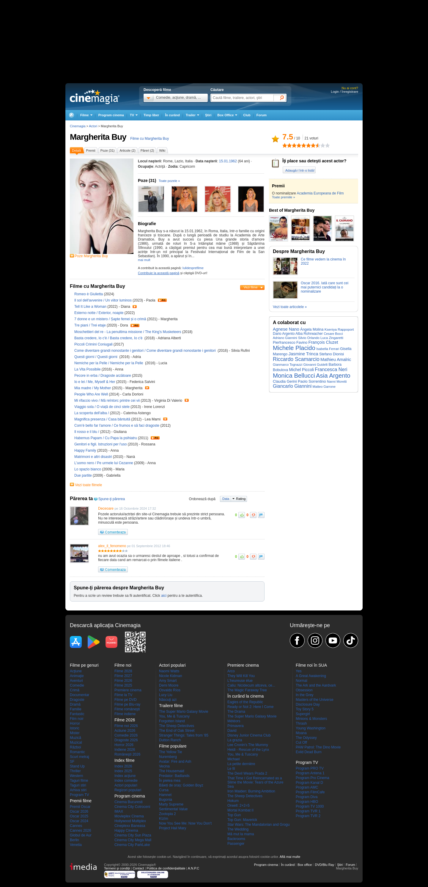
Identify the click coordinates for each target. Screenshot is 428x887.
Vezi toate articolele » (290, 307)
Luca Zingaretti (331, 338)
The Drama (236, 711)
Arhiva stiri (78, 790)
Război (75, 747)
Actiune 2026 (124, 731)
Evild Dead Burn (309, 752)
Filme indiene (125, 714)
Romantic (77, 752)
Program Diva (306, 797)
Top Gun (234, 815)
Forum (262, 115)
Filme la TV (123, 695)
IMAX (118, 811)
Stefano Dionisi (331, 354)
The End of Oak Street (176, 731)
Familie (75, 709)
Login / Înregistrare (344, 91)
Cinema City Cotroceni (132, 807)
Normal (301, 681)
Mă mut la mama (240, 834)
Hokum (233, 801)
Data (225, 498)
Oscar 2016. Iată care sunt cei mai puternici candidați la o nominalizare (324, 287)
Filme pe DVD (125, 700)
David (232, 731)
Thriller (75, 771)
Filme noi (122, 665)
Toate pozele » (169, 181)
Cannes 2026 (80, 830)
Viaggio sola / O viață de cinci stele (102, 407)
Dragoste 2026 (126, 740)
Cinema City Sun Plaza (132, 835)
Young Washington (310, 728)
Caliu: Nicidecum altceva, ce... (251, 685)
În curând (172, 115)
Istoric (74, 728)
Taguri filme (79, 780)
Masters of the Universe (314, 700)
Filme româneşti (127, 709)
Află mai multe (290, 856)
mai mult (144, 260)
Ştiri (208, 115)
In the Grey (304, 695)
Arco (231, 671)
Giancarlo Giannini (292, 386)
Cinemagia (78, 126)
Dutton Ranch (170, 740)
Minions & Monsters (311, 719)
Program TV (79, 795)
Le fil (231, 769)
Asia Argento (333, 375)
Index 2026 (123, 766)
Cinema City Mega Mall (132, 840)
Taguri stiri (78, 785)
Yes (299, 671)
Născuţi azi (168, 700)
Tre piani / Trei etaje (90, 325)
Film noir (77, 719)
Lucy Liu (165, 695)
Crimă (74, 690)
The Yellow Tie (170, 752)
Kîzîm (163, 819)
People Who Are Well (91, 394)
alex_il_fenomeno (112, 546)
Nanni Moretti (337, 381)
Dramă (75, 704)
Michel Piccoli (301, 370)
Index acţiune (125, 776)
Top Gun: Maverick (242, 820)
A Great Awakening (311, 676)
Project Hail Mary (172, 828)
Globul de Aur (81, 835)
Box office (305, 864)
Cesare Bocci (333, 333)
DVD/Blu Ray (324, 864)
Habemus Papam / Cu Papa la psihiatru (105, 438)
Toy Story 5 (305, 709)
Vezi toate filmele (88, 485)
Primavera (235, 726)
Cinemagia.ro (94, 96)
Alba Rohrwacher (309, 334)
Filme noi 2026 (126, 726)
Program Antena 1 (310, 773)
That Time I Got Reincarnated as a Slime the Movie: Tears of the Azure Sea (255, 782)
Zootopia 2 (167, 814)
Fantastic (77, 714)
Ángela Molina (311, 329)
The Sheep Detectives (176, 726)
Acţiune (76, 671)
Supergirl (303, 714)
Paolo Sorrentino (312, 381)
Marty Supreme (171, 804)
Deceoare (106, 508)
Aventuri (76, 681)
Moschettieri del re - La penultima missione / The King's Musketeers (127, 332)
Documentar (79, 695)
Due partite (83, 475)
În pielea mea (169, 780)
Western (76, 776)
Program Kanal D (309, 783)
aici (163, 596)
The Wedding (237, 829)
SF (72, 761)
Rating (241, 498)
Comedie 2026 (126, 735)
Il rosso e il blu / (87, 432)
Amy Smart (168, 681)
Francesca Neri (331, 369)
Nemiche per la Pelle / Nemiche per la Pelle (109, 363)
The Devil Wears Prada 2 (247, 773)
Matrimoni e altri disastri (93, 457)
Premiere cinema (127, 690)
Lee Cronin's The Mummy (247, 745)
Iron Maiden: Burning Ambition (251, 791)
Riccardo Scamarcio (296, 359)
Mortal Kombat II (240, 810)
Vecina (164, 766)
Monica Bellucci (294, 375)
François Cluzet (323, 342)
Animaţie (77, 676)
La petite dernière (241, 764)
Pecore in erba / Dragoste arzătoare (102, 375)
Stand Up (77, 766)
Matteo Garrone (324, 386)
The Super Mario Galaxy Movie (183, 711)
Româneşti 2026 (127, 754)
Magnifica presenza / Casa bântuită (102, 419)
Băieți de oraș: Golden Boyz (181, 785)
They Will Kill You (241, 676)
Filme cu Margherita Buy (149, 138)
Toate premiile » (283, 197)
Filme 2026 (123, 681)
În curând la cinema (245, 696)
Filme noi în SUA (311, 665)
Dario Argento (284, 334)
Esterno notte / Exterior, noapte (98, 313)
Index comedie (126, 780)
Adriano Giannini (285, 338)
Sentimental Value (173, 809)
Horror (75, 723)
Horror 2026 (123, 745)
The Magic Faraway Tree (247, 690)
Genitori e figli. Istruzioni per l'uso (101, 444)
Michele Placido (294, 348)
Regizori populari (127, 790)
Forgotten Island (172, 721)
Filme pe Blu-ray (127, 704)
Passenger (235, 844)
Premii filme (81, 800)
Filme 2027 (123, 676)
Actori (93, 126)
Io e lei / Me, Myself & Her (94, 382)
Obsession (304, 690)
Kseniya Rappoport (339, 329)
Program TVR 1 (308, 811)
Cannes (76, 826)
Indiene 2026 (124, 750)
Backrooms (236, 839)
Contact (138, 868)
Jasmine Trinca (303, 353)
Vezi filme (250, 287)
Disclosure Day (308, 704)
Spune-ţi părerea (111, 499)
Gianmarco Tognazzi (287, 364)
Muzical (76, 742)
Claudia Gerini (285, 381)
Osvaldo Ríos (169, 690)
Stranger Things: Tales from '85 (183, 735)
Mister (75, 733)
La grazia (234, 740)
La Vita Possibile (88, 369)
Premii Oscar (80, 807)
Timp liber (151, 115)
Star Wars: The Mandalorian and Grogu (258, 824)
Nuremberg (168, 757)
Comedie (77, 685)
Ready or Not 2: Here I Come (250, 707)
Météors (233, 721)
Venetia (76, 845)
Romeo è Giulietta (89, 294)
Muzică (75, 738)
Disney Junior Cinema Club (248, 735)
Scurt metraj (79, 757)
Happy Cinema (126, 830)
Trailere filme (171, 705)
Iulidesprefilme (193, 268)
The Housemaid (171, 771)
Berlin (74, 840)
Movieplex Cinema (129, 816)
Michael (233, 759)
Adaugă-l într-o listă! (299, 170)
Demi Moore (168, 685)
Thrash (301, 723)
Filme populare (173, 746)
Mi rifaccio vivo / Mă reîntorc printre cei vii (107, 400)
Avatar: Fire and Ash (175, 761)
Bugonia (165, 799)
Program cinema (111, 115)
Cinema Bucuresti (128, 802)
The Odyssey (306, 738)
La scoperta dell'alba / (92, 413)
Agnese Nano (286, 329)
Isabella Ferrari (327, 349)
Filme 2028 (123, 671)
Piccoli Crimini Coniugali (94, 344)
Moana (301, 733)
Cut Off (301, 742)
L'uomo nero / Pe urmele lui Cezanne (103, 463)
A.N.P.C (193, 868)
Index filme (124, 760)
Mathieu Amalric (335, 359)
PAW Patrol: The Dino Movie (318, 747)
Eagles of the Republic (245, 702)
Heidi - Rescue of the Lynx (248, 750)
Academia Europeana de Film (320, 193)
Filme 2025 (123, 685)
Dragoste (77, 700)
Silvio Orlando (309, 338)
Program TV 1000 (310, 806)
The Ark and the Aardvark (316, 685)
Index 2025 (123, 771)
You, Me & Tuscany (174, 716)
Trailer (162, 300)
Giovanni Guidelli (315, 364)
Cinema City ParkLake (132, 845)
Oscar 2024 (79, 821)
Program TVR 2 (308, 816)
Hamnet (165, 795)
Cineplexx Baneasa (129, 826)
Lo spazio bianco (88, 469)
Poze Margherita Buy (91, 256)
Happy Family (85, 450)
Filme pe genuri (84, 665)
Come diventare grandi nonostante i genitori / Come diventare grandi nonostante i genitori (145, 350)
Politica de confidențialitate (166, 868)
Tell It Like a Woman (90, 306)
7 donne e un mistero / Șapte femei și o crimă (110, 319)
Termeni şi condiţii (117, 868)
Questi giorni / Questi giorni (96, 357)
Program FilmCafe (310, 792)
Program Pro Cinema (312, 778)
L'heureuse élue (240, 681)
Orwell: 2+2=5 (238, 805)
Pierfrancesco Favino (290, 342)
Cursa (164, 790)
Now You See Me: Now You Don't (185, 823)
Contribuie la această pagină (158, 273)
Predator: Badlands (174, 776)
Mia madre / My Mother (92, 388)
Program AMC (307, 787)
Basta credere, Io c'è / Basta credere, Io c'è (109, 338)
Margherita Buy (98, 137)
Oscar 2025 (79, 816)
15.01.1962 (228, 161)
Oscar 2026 (79, 811)
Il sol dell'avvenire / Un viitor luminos (103, 300)
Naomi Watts (169, 671)
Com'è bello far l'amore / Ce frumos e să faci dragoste (116, 425)
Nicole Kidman (170, 676)
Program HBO (307, 802)
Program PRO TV (310, 768)
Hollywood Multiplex (130, 821)
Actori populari (125, 785)
